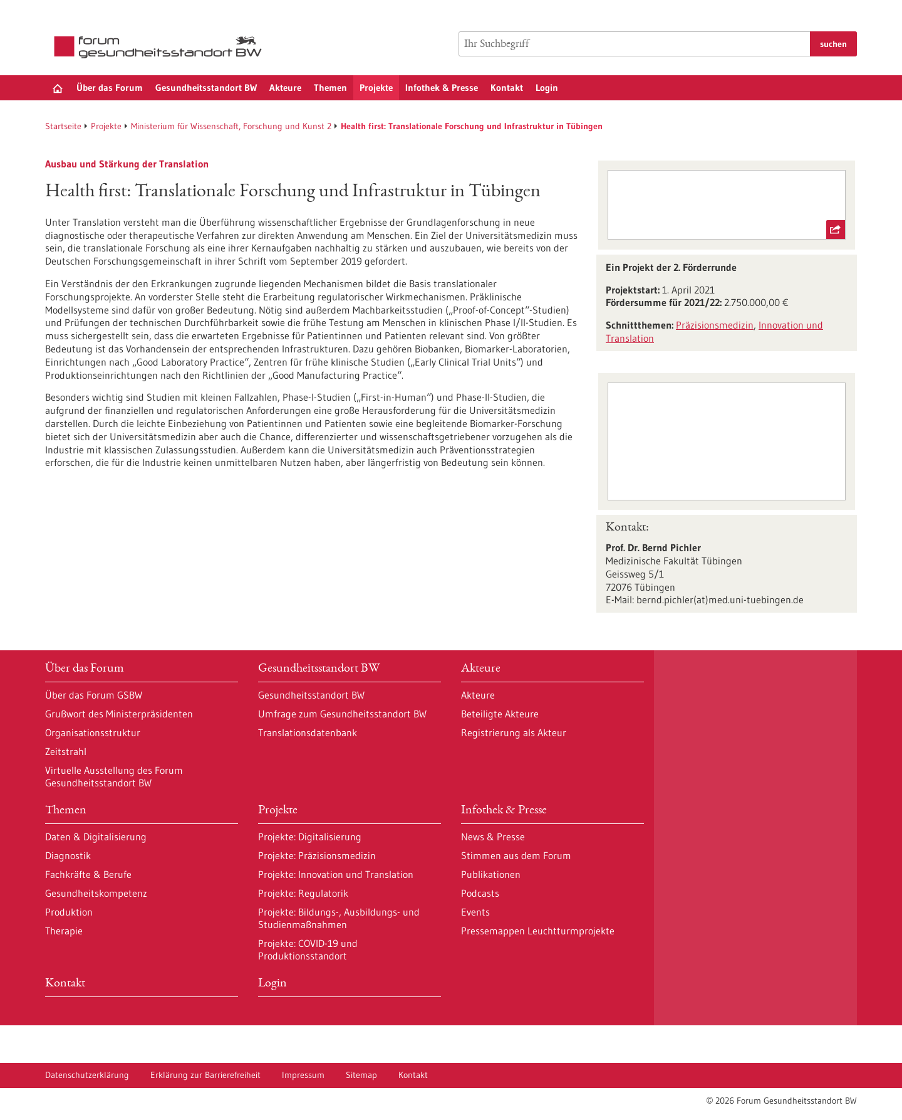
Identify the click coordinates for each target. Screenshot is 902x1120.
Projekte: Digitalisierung (309, 836)
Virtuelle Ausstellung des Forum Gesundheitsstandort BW (114, 776)
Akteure (285, 87)
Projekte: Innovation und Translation (335, 874)
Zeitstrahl (65, 751)
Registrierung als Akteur (513, 732)
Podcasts (480, 893)
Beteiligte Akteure (500, 713)
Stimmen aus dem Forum (516, 855)
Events (475, 912)
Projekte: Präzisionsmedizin (317, 855)
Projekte (376, 87)
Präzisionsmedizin (715, 325)
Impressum (303, 1074)
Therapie (64, 930)
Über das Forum (109, 87)
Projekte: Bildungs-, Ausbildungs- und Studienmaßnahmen (339, 918)
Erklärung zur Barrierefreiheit (205, 1074)
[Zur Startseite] (161, 47)
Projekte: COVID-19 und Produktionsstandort (308, 949)
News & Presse (493, 836)
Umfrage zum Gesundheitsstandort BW (342, 713)
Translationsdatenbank (307, 732)
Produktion (69, 912)
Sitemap (361, 1074)
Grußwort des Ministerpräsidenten (119, 713)
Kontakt (506, 87)
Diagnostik (68, 855)
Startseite (63, 126)
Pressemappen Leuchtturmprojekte (537, 930)
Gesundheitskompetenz (96, 893)
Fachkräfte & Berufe (88, 874)
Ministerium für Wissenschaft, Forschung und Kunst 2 (231, 126)
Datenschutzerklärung (87, 1074)
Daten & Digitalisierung (96, 836)
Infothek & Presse (441, 87)
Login (547, 87)
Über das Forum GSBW (93, 695)
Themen (330, 87)
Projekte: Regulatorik (303, 893)
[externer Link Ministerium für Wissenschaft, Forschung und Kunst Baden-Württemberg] (726, 205)
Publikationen (491, 874)
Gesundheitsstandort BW (206, 87)
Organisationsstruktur (92, 732)
